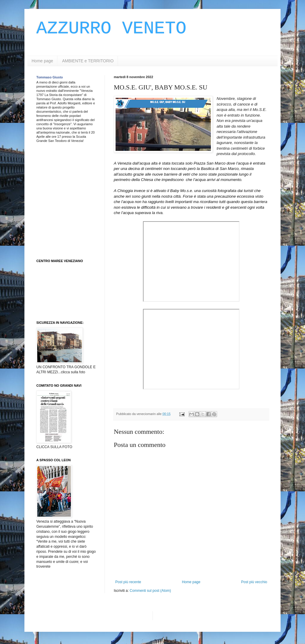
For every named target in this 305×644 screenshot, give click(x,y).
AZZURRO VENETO (111, 28)
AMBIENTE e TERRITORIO (87, 60)
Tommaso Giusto (49, 77)
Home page (42, 60)
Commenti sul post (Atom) (150, 591)
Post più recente (128, 582)
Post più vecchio (254, 582)
